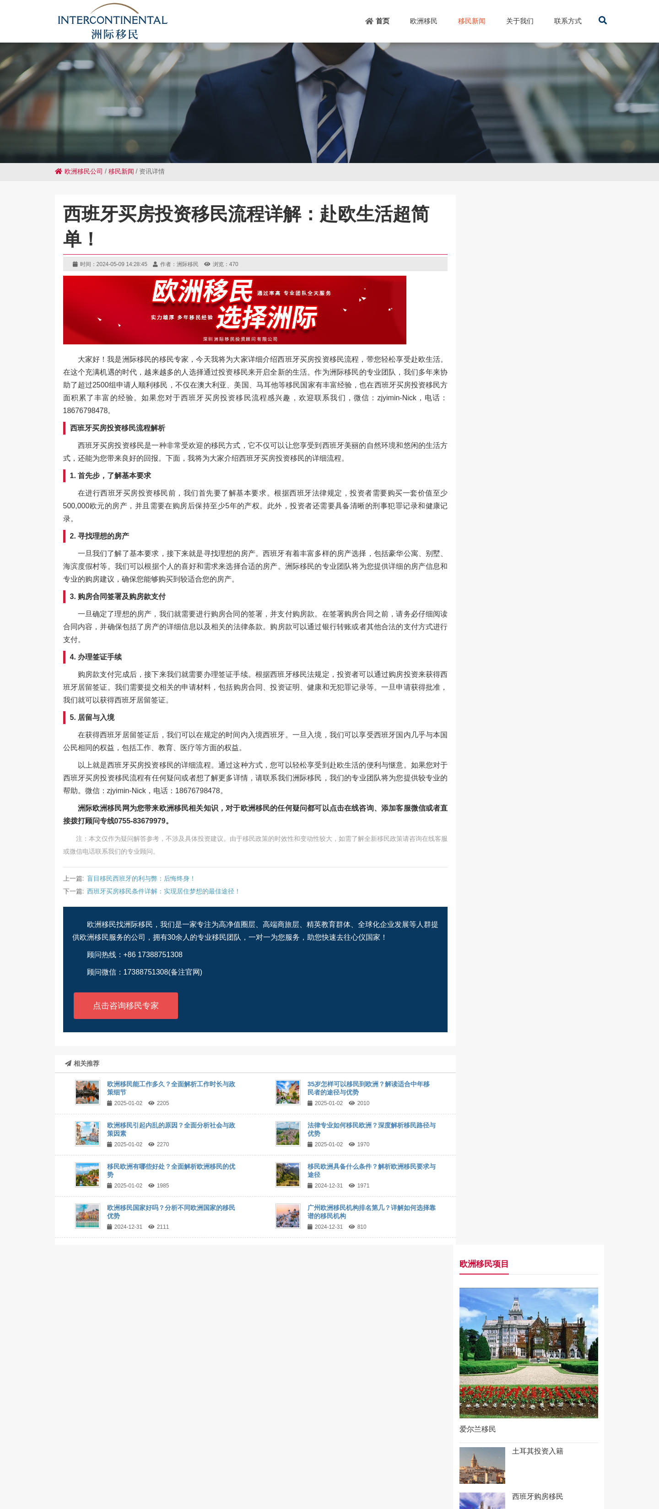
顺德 (378, 1476)
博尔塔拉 (419, 1484)
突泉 (412, 1476)
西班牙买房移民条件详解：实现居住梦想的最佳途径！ (164, 891)
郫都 (197, 1467)
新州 (186, 1476)
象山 (395, 1476)
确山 (465, 1476)
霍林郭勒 (87, 1476)
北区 (541, 1467)
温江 (506, 1467)
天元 (406, 1467)
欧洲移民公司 (79, 171)
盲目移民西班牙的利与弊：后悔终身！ (141, 878)
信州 (145, 1476)
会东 (204, 1476)
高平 (249, 1467)
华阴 (144, 1484)
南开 (41, 1467)
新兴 (58, 1467)
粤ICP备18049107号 (432, 1417)
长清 (302, 1467)
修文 (378, 1484)
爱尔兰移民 (490, 367)
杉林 (645, 1476)
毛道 (232, 1467)
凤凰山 (572, 1476)
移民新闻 (121, 171)
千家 (423, 1467)
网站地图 (385, 1417)
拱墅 (593, 1476)
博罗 (610, 1476)
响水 (326, 1484)
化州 (538, 1484)
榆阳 (597, 1484)
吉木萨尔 (268, 1484)
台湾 (371, 1467)
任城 (556, 1484)
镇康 (460, 1484)
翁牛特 (166, 1476)
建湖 (110, 1476)
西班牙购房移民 (550, 434)
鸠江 (325, 1476)
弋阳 (360, 1476)
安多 (593, 1467)
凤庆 (9, 1476)
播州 (63, 1476)
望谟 (267, 1467)
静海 (244, 1484)
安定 (180, 1467)
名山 (430, 1476)
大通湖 (206, 1484)
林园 (614, 1484)
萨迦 (57, 1484)
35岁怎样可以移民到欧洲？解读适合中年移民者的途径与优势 (535, 634)
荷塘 (447, 1476)
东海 (354, 1467)
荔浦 (517, 1476)
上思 (319, 1467)
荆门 (443, 1484)
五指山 (444, 1467)
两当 (534, 1476)
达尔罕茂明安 (491, 1484)
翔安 (39, 1484)
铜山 (523, 1467)
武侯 (389, 1467)
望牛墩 (576, 1484)
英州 (145, 1467)
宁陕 (343, 1484)
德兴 (482, 1476)
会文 (284, 1467)
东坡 (291, 1476)
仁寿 (215, 1467)
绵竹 (291, 1484)
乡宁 (627, 1467)
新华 (93, 1467)
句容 (238, 1476)
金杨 (488, 1467)
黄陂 (185, 1484)
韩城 (163, 1467)
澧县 (308, 1476)
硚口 (226, 1484)
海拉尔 (164, 1484)
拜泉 (610, 1467)
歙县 (575, 1467)
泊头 (552, 1476)
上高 (256, 1476)
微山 (558, 1467)
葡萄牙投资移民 (550, 480)
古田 (343, 1476)
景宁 (92, 1484)
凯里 (273, 1476)
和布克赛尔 (36, 1476)
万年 (126, 1484)
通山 (627, 1476)
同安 (336, 1467)
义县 (395, 1484)
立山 (645, 1467)
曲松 (499, 1476)
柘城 (128, 1476)
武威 (74, 1484)
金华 (109, 1484)
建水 (521, 1484)
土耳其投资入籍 (550, 389)
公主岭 (468, 1467)
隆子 (361, 1484)
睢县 (110, 1467)
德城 (128, 1467)
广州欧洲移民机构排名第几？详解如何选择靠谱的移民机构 (534, 895)
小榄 (221, 1476)
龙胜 (76, 1467)
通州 (308, 1484)
